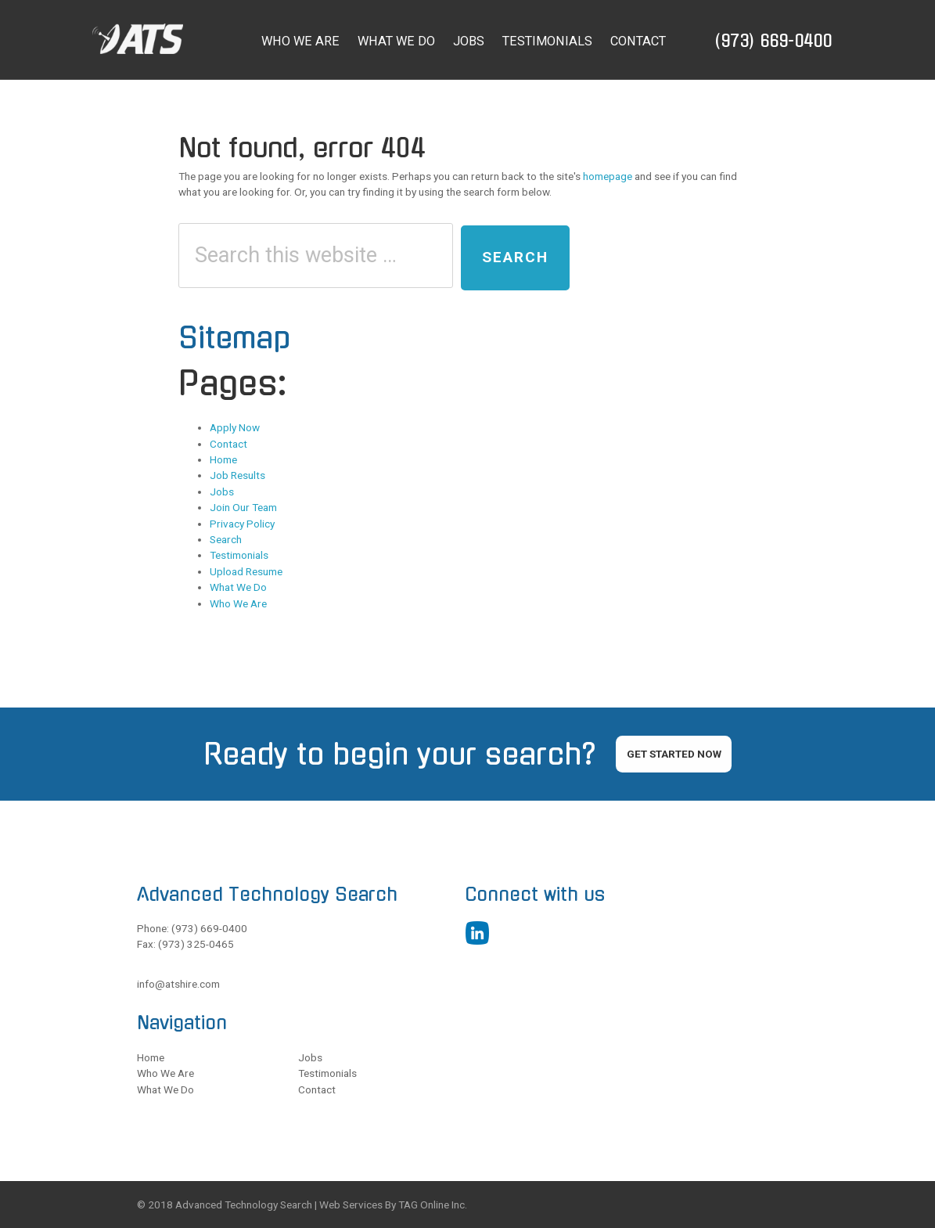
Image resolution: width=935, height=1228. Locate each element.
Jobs (222, 491)
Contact (228, 444)
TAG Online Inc (431, 1204)
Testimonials (239, 555)
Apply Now (235, 427)
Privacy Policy (242, 523)
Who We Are (238, 603)
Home (223, 459)
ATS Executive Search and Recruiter (158, 38)
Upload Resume (246, 571)
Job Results (237, 475)
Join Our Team (243, 507)
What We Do (238, 587)
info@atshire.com (178, 984)
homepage (607, 176)
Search (226, 539)
